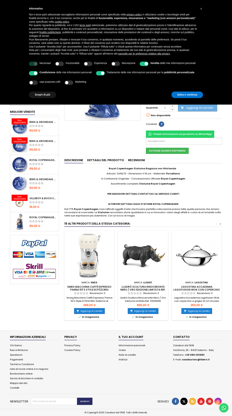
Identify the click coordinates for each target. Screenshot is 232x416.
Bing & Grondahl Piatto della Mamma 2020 (43, 179)
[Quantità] (165, 107)
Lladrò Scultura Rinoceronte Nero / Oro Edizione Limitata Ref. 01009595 (143, 289)
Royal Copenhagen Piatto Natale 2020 (43, 160)
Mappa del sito (19, 383)
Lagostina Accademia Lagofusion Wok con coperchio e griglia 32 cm (196, 289)
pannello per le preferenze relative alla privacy (144, 53)
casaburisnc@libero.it (196, 359)
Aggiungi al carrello (197, 108)
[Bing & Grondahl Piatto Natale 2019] (20, 140)
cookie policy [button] (62, 21)
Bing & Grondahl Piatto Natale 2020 (43, 122)
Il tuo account (131, 337)
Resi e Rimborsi (19, 350)
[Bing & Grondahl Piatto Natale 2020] (20, 121)
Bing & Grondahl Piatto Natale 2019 (43, 141)
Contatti (14, 388)
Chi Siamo (16, 345)
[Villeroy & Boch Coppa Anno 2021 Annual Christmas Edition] (20, 198)
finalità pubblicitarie (50, 32)
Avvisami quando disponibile (167, 150)
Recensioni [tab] (136, 160)
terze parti (85, 25)
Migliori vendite (22, 112)
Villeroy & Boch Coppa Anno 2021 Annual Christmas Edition (43, 198)
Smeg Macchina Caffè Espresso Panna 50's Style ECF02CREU (89, 288)
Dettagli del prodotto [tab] (105, 160)
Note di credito (127, 355)
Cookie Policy (72, 350)
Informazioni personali (132, 345)
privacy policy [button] (134, 14)
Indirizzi (123, 359)
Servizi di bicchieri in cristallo (26, 378)
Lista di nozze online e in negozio (29, 369)
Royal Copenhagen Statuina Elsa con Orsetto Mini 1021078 (43, 217)
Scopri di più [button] (42, 94)
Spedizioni (16, 355)
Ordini (122, 350)
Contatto (181, 337)
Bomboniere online (21, 373)
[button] (201, 9)
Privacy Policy (72, 345)
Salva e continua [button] (187, 94)
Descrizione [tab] (73, 160)
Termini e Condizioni (22, 364)
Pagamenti (16, 359)
